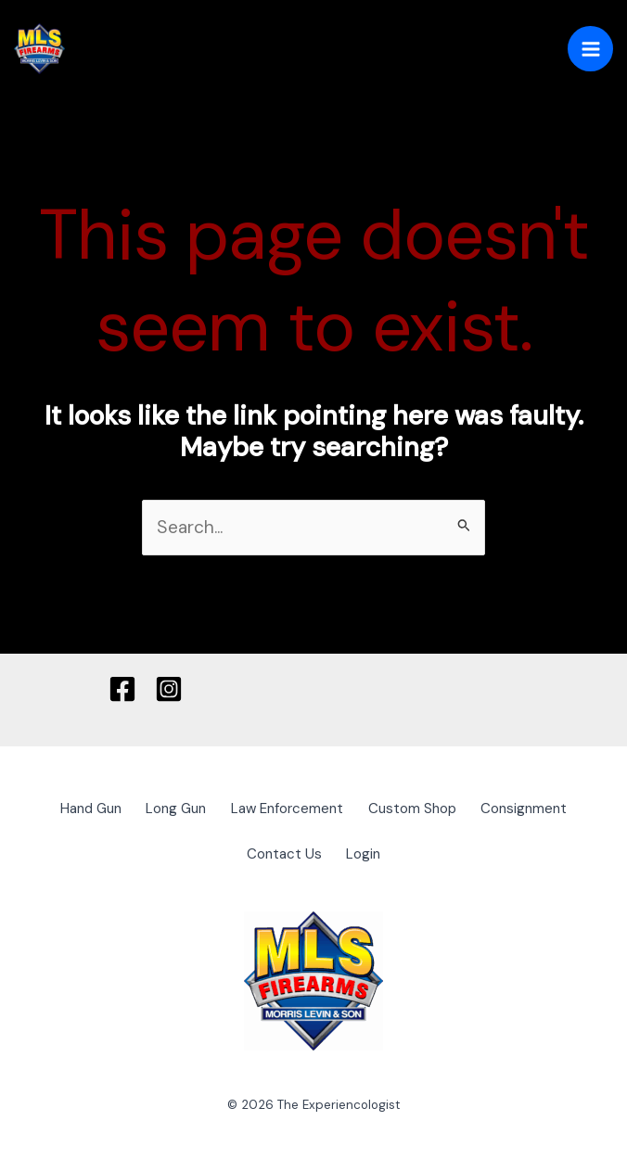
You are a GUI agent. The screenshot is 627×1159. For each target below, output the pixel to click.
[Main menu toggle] (590, 48)
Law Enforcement (288, 808)
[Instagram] (169, 689)
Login (368, 849)
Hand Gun (69, 808)
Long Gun (166, 808)
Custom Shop (423, 808)
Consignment (547, 808)
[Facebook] (122, 689)
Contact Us (279, 849)
